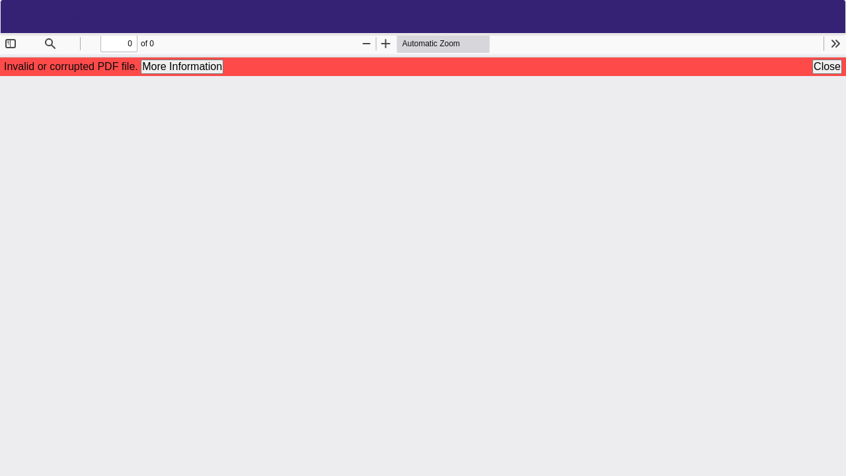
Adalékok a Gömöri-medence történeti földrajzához (112, 16)
